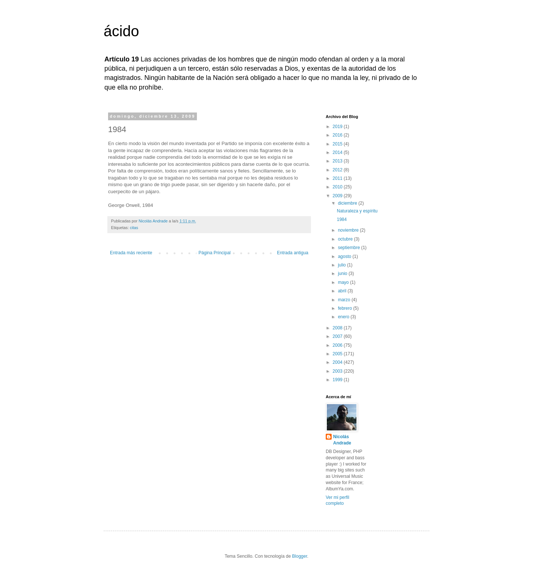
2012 (338, 169)
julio (342, 265)
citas (134, 227)
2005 (338, 353)
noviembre (349, 230)
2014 (338, 152)
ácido (121, 31)
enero (344, 316)
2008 (338, 327)
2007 (338, 336)
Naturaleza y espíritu (357, 211)
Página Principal (214, 252)
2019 (338, 126)
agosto (345, 256)
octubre (346, 239)
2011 (338, 178)
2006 (338, 345)
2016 (338, 135)
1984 (342, 219)
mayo (344, 282)
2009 (338, 195)
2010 (338, 186)
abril (343, 290)
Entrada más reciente (131, 252)
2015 (338, 144)
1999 (338, 379)
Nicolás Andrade (342, 440)
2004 (338, 362)
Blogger (299, 556)
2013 (338, 161)
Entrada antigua (292, 252)
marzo (345, 299)
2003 (338, 371)
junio (343, 273)
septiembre (349, 247)
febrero (345, 308)
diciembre (348, 203)
